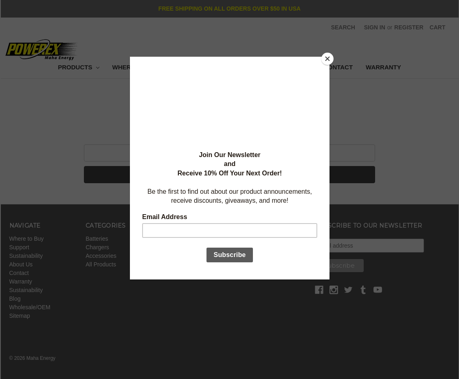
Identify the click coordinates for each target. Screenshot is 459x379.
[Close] (327, 59)
